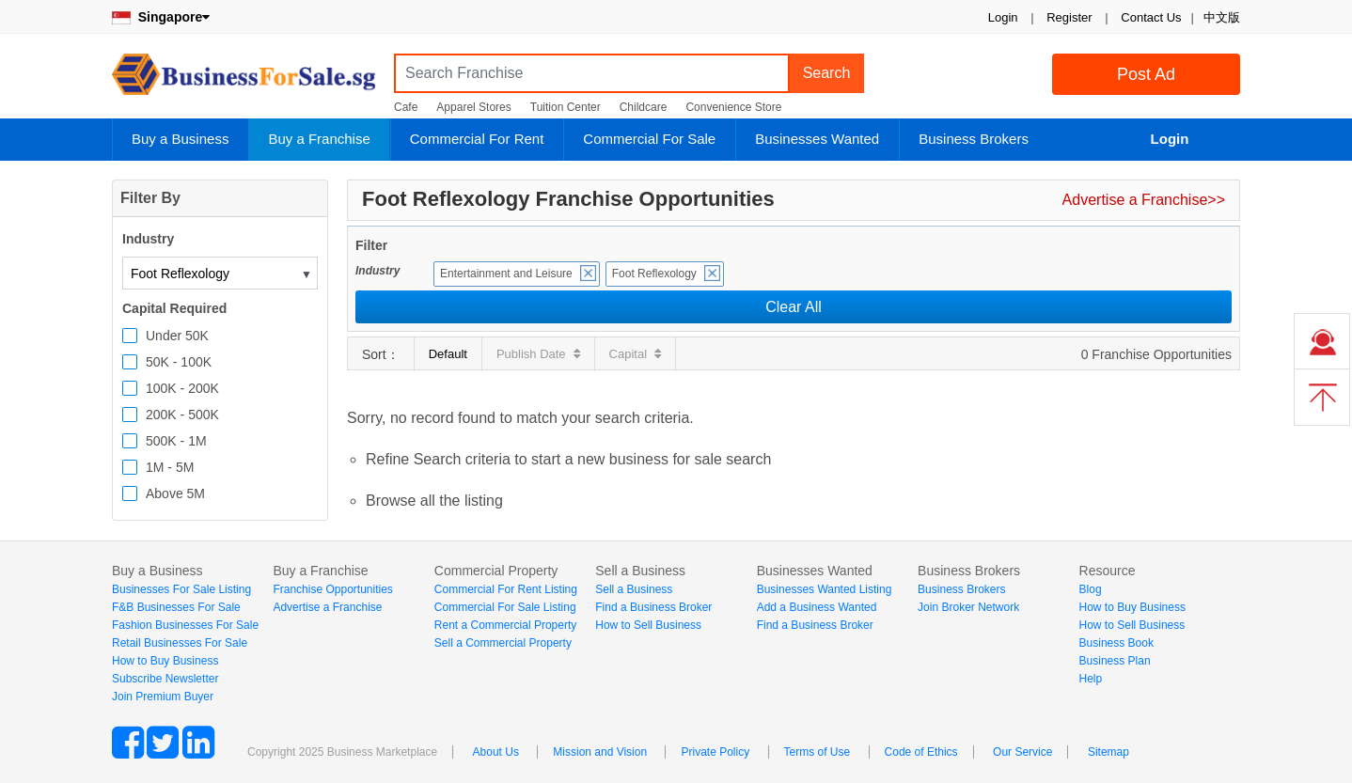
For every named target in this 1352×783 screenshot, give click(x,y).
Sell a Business (633, 589)
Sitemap (1108, 752)
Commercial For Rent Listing (505, 589)
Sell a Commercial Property (503, 643)
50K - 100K (179, 361)
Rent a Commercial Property (505, 625)
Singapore (161, 16)
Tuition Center (565, 107)
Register (1069, 17)
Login (1003, 17)
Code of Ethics (921, 752)
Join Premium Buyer (162, 696)
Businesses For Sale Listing (181, 589)
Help (1091, 678)
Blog (1090, 589)
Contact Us (1151, 17)
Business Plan (1115, 660)
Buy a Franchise (318, 139)
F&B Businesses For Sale (176, 607)
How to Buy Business (165, 660)
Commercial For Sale (649, 139)
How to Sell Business (648, 625)
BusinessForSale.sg (243, 80)
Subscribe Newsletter (165, 678)
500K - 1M (176, 440)
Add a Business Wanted (817, 607)
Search (827, 73)
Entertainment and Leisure (506, 273)
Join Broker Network (968, 607)
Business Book (1116, 643)
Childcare (644, 107)
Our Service (1022, 752)
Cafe (405, 107)
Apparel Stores (473, 107)
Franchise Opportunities (332, 589)
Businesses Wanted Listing (824, 589)
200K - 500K (182, 414)
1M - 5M (170, 467)
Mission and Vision (600, 752)
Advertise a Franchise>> (1143, 200)
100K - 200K (182, 388)
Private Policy (715, 752)
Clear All (793, 307)
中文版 (1221, 17)
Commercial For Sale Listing (505, 607)
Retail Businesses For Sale (179, 643)
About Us (496, 752)
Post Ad (1146, 74)
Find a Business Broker (653, 607)
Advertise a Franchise (327, 607)
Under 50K (177, 335)
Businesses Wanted (817, 139)
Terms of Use (817, 752)
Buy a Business (180, 139)
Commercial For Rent (477, 139)
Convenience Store (733, 107)
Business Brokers (974, 139)
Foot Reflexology (654, 273)
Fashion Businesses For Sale (185, 625)
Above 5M (175, 493)
